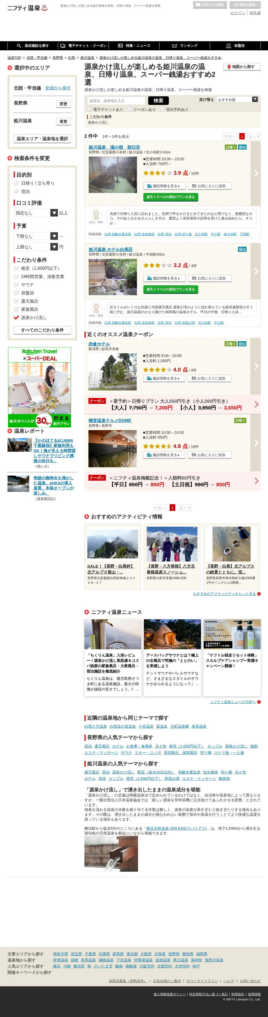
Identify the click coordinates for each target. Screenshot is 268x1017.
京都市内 (164, 966)
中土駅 (216, 234)
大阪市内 (146, 966)
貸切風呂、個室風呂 (181, 752)
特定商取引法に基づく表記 (208, 994)
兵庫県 (104, 954)
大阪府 (146, 954)
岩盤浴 (27, 293)
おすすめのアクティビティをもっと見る (224, 594)
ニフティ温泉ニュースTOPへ (233, 702)
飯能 (119, 966)
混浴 (102, 778)
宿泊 (88, 746)
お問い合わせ (250, 981)
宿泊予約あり (177, 109)
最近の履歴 (245, 5)
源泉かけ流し (236, 746)
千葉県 (90, 954)
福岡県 (201, 954)
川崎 (67, 966)
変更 (63, 104)
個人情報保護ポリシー (170, 994)
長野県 (174, 954)
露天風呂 (102, 746)
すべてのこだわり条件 (42, 330)
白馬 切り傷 (183, 234)
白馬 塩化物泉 (144, 234)
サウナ (126, 752)
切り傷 (205, 752)
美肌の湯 (172, 778)
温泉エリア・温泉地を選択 (42, 138)
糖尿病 (224, 778)
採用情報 (254, 994)
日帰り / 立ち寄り (38, 183)
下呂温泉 (123, 960)
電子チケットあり (108, 109)
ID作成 (255, 13)
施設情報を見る (165, 186)
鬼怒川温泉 (214, 960)
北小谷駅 (201, 234)
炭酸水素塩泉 (189, 772)
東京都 (132, 954)
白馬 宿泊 (164, 234)
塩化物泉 (210, 772)
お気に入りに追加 (212, 186)
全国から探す (58, 87)
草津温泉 (60, 960)
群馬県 (118, 954)
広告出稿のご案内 (167, 981)
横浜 (57, 966)
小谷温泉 (146, 726)
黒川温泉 (180, 960)
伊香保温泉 (143, 960)
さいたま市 (103, 966)
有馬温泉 (88, 960)
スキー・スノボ (148, 752)
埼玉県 (76, 954)
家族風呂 (29, 309)
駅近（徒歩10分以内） (156, 772)
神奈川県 (60, 954)
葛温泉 (162, 726)
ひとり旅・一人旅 (229, 752)
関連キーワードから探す (30, 972)
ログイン (237, 13)
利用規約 (237, 994)
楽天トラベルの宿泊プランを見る (171, 197)
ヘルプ (229, 981)
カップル (214, 746)
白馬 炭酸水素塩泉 (118, 234)
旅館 (254, 746)
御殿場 (131, 966)
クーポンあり (144, 109)
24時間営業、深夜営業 (43, 276)
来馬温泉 (199, 726)
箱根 (74, 960)
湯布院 (196, 960)
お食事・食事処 (139, 746)
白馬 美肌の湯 (185, 323)
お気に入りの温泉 (210, 5)
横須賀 (79, 966)
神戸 (196, 966)
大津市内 (182, 966)
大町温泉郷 (179, 726)
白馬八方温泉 (95, 726)
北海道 (160, 954)
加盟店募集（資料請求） (128, 981)
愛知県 (187, 954)
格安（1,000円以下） (187, 746)
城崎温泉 (106, 960)
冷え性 (160, 746)
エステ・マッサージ (101, 752)
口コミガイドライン (202, 981)
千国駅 (245, 234)
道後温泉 (162, 960)
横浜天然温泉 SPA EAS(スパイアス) (176, 828)
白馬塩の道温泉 (123, 726)
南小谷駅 (230, 234)
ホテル (118, 746)
